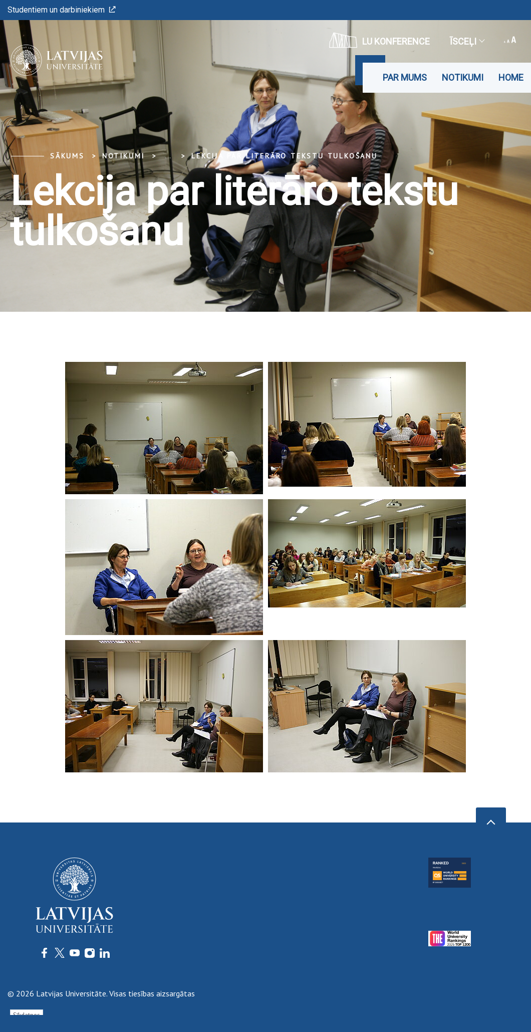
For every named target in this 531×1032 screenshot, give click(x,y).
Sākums (67, 155)
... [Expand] (168, 155)
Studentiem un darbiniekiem (62, 10)
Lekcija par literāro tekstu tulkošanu (284, 155)
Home (510, 77)
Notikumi (462, 77)
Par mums (405, 77)
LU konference (379, 40)
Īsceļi (467, 41)
